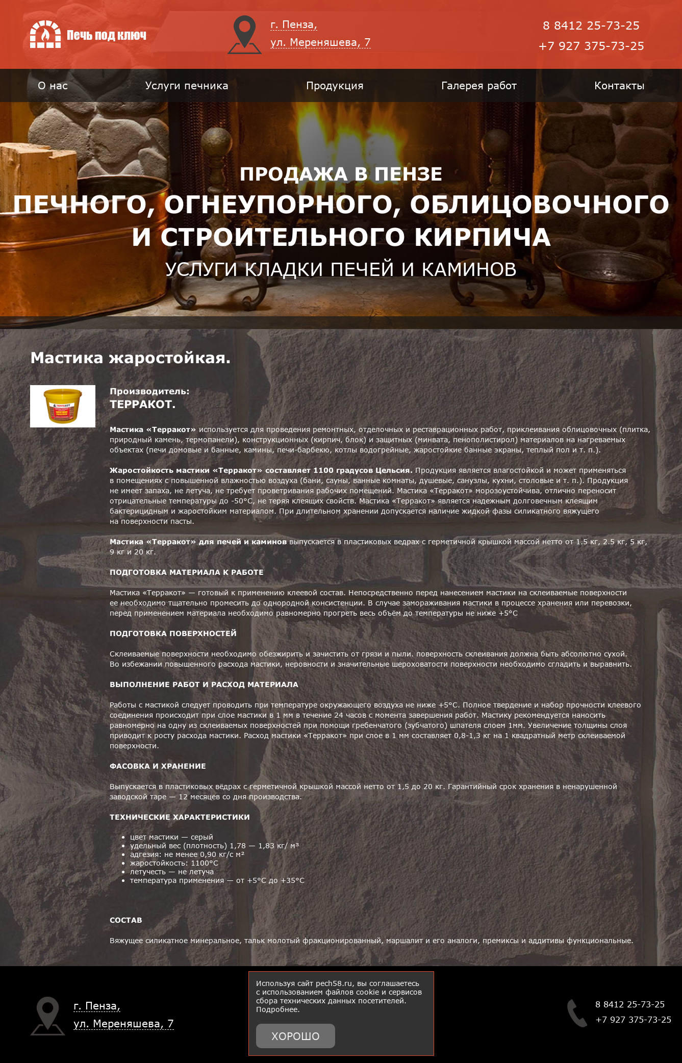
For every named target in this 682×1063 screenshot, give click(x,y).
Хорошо (295, 1036)
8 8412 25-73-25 (591, 25)
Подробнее (276, 1009)
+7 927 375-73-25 (591, 46)
